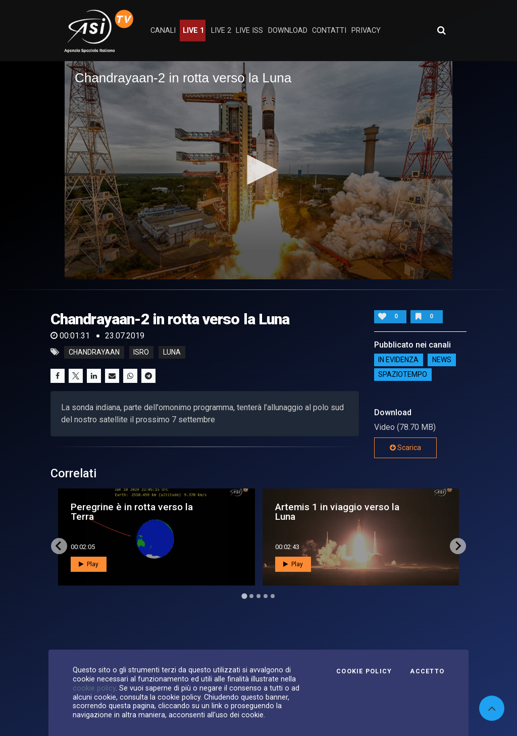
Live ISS (249, 30)
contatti (329, 30)
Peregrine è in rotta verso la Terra (132, 511)
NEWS (441, 360)
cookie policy (94, 688)
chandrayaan (94, 352)
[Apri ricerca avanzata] (441, 30)
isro (141, 352)
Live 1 (193, 30)
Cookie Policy (364, 671)
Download (287, 30)
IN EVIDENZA (398, 360)
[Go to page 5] (273, 596)
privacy (366, 30)
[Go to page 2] (251, 596)
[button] (258, 170)
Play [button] (88, 564)
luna (172, 352)
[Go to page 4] (266, 596)
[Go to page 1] (244, 596)
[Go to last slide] (59, 546)
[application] (258, 170)
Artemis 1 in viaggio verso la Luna (337, 511)
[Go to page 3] (258, 596)
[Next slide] (458, 546)
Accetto (427, 671)
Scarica (405, 448)
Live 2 (221, 30)
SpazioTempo (402, 375)
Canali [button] (163, 30)
